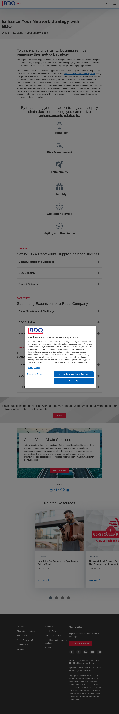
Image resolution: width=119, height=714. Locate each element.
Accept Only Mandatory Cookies (73, 374)
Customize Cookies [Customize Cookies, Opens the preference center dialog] (36, 374)
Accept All (73, 381)
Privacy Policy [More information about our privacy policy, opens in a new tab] (34, 367)
